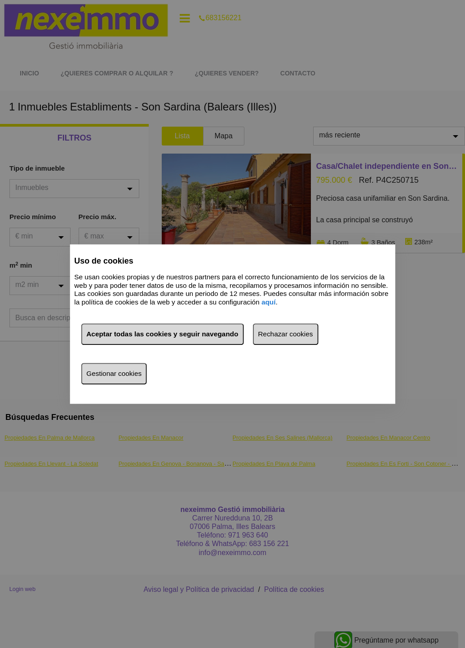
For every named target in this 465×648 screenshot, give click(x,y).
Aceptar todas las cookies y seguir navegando (162, 334)
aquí (268, 302)
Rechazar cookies (285, 334)
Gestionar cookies (114, 373)
